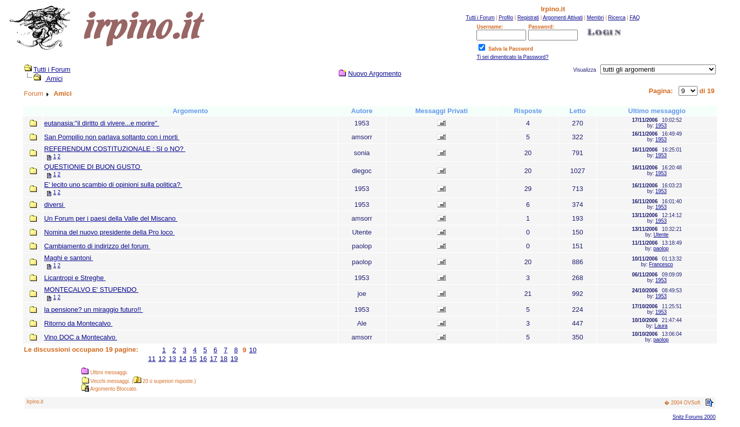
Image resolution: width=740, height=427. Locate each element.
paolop (661, 248)
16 (203, 358)
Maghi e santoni (68, 258)
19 (233, 358)
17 (213, 358)
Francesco (661, 264)
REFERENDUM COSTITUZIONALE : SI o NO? (114, 149)
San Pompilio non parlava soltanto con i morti (111, 137)
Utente (661, 235)
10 (252, 350)
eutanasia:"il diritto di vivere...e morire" (101, 123)
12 (162, 358)
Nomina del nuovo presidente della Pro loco (109, 232)
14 (182, 358)
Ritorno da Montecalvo (78, 323)
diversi (54, 204)
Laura (661, 326)
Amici (54, 78)
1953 (661, 126)
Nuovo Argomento (374, 73)
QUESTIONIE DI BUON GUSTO (93, 166)
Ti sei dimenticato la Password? (512, 57)
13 (172, 358)
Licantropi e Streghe (74, 278)
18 (223, 358)
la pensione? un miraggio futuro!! (93, 309)
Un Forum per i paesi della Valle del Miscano (111, 218)
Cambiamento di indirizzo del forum (97, 246)
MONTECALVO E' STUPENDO (91, 289)
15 (193, 358)
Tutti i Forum (51, 69)
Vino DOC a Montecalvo (80, 337)
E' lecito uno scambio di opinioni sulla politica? (113, 184)
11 (151, 358)
